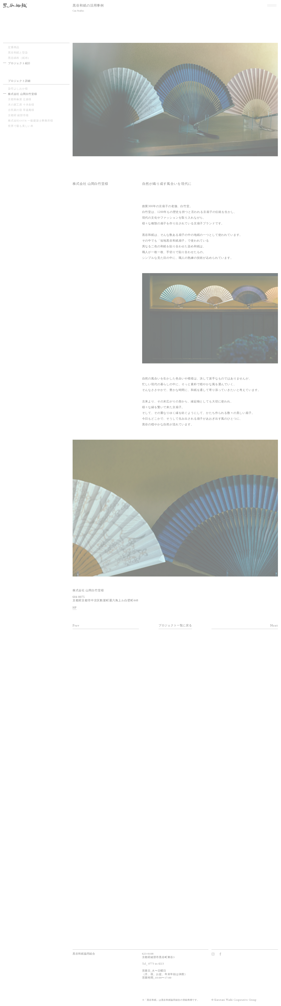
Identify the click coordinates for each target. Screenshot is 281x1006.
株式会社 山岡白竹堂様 (22, 93)
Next (274, 625)
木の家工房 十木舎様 (21, 104)
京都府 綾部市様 (18, 115)
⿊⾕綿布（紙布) (18, 57)
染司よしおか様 (18, 88)
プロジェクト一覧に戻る (175, 625)
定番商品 (13, 47)
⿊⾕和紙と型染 (18, 52)
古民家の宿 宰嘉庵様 (21, 109)
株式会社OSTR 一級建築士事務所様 (30, 120)
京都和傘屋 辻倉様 (19, 99)
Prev (76, 625)
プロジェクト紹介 (19, 63)
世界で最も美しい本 (20, 125)
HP (75, 607)
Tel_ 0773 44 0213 (153, 963)
